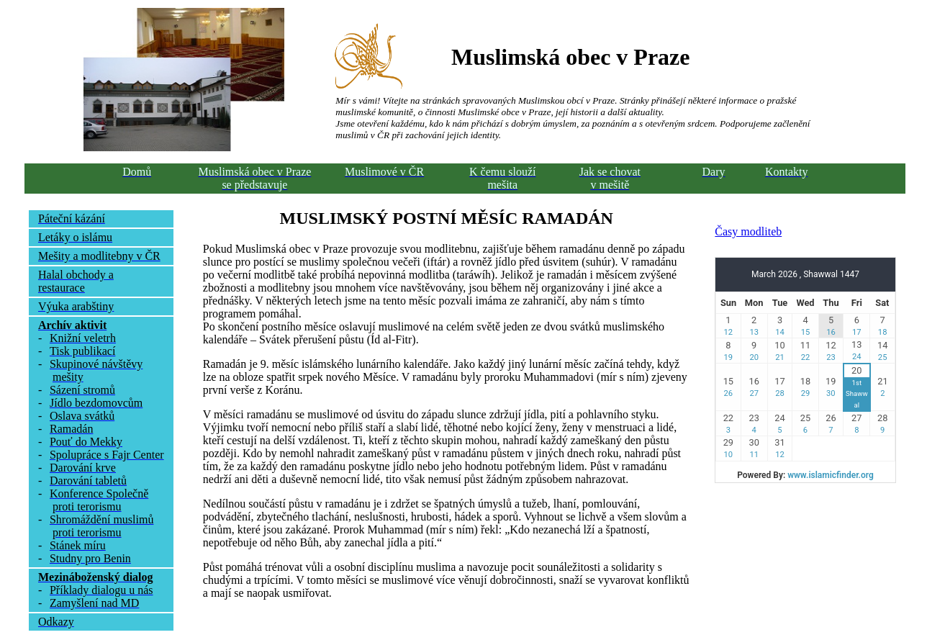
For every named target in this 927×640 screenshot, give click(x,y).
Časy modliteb (748, 231)
